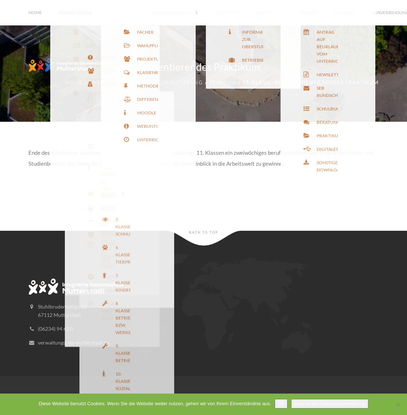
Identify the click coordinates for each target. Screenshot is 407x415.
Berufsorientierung (171, 82)
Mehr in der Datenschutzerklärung (329, 403)
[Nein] (398, 404)
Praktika (222, 82)
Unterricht (123, 12)
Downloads (303, 12)
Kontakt (344, 12)
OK (281, 403)
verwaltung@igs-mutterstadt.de (73, 342)
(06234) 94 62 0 (55, 329)
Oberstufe (226, 12)
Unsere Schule (76, 12)
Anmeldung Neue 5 (175, 12)
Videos (264, 12)
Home (35, 12)
